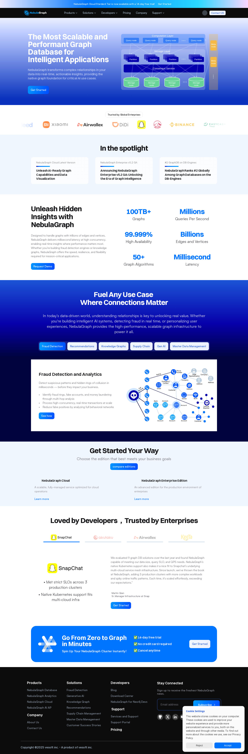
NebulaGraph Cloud (39, 702)
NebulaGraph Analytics (41, 696)
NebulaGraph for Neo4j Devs (129, 702)
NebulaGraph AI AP (39, 708)
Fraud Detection (77, 690)
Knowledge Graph (78, 702)
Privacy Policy (195, 748)
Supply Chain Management (84, 714)
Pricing (116, 730)
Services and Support (124, 717)
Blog (114, 690)
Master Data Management (83, 719)
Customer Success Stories (84, 725)
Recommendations (79, 708)
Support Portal (120, 722)
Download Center (122, 696)
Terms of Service (219, 748)
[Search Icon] (204, 14)
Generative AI (75, 696)
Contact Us (34, 728)
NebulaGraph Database (42, 690)
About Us (33, 722)
